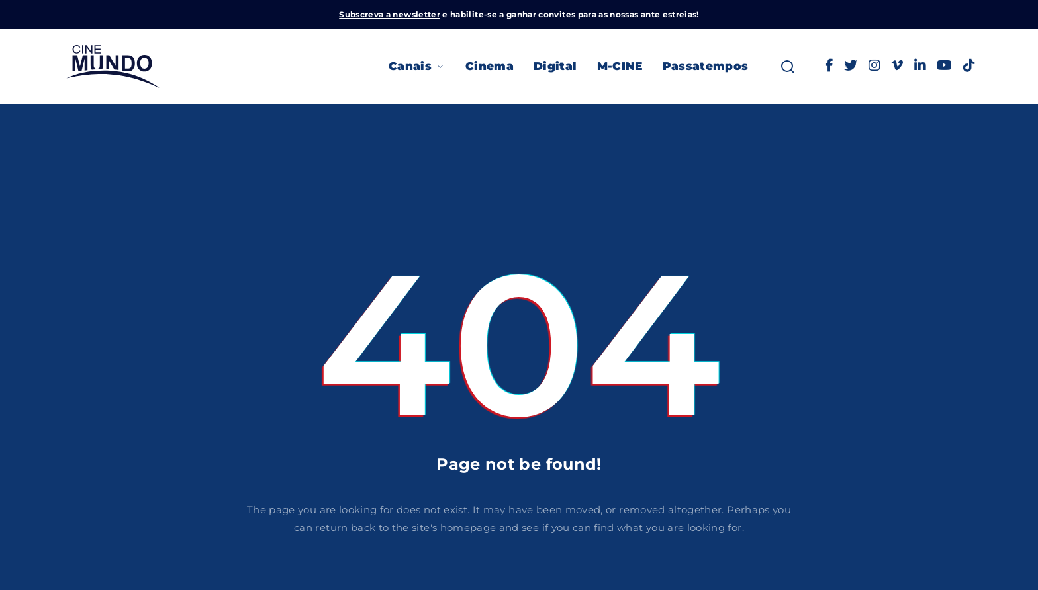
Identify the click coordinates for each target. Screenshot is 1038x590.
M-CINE (620, 66)
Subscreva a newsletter (389, 14)
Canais (417, 66)
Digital (555, 66)
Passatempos (706, 66)
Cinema (489, 66)
